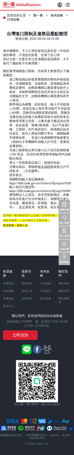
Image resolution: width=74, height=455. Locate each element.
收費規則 (8, 283)
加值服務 (8, 290)
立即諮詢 (20, 335)
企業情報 (27, 298)
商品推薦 (45, 298)
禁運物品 (8, 298)
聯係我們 (63, 290)
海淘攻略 (57, 15)
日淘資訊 (45, 290)
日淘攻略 (13, 19)
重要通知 (27, 283)
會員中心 (8, 306)
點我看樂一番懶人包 (15, 225)
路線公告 (27, 290)
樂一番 (38, 15)
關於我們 (63, 283)
